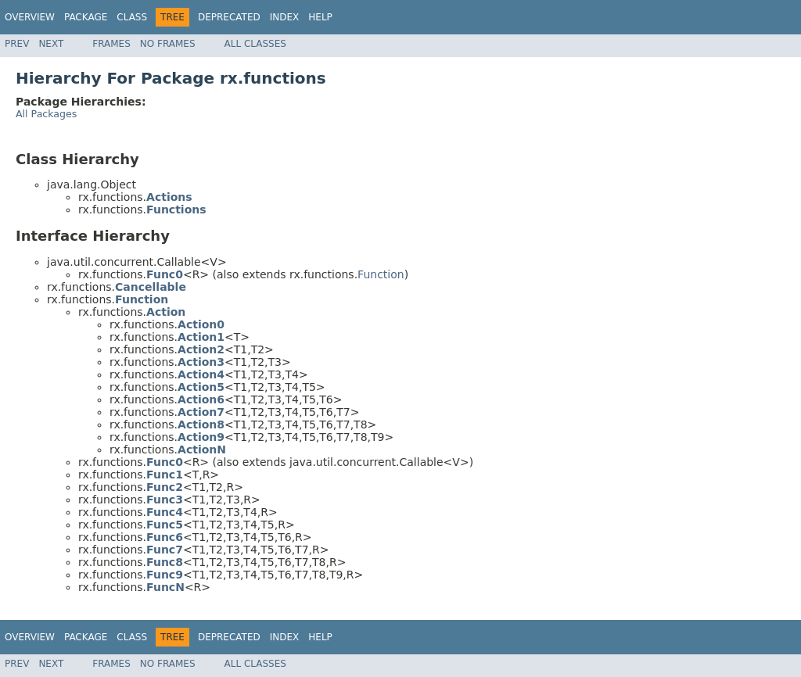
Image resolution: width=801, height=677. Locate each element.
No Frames (168, 43)
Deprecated (229, 17)
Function (380, 274)
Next (50, 43)
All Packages (46, 114)
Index (285, 17)
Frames (111, 43)
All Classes (255, 43)
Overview (30, 17)
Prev (17, 43)
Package (85, 17)
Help (320, 17)
